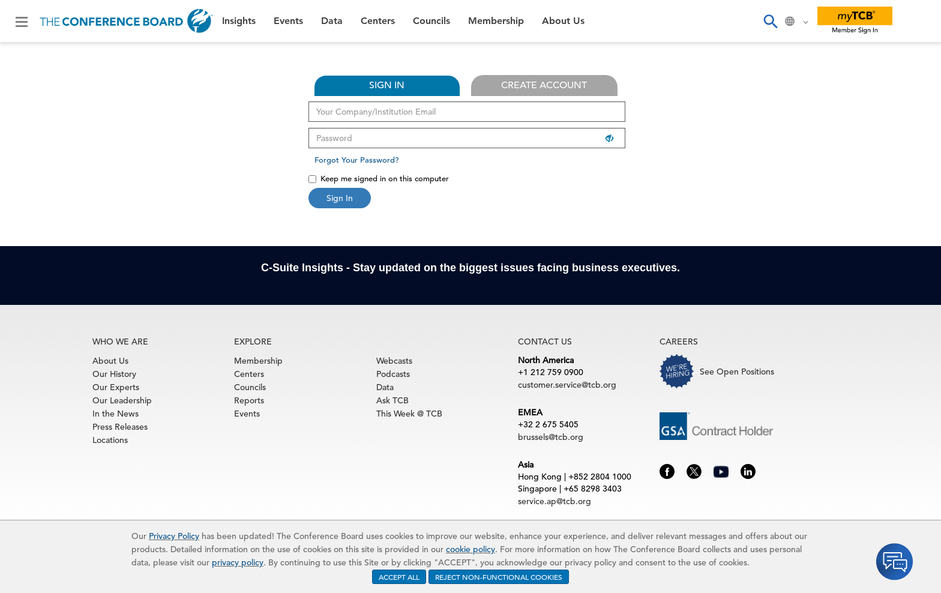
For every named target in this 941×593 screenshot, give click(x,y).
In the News (115, 413)
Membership (496, 21)
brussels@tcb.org (550, 437)
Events (288, 21)
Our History (114, 374)
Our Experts (115, 387)
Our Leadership (122, 400)
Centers (378, 21)
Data (332, 21)
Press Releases (120, 426)
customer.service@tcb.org (567, 384)
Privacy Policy (174, 536)
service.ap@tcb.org (554, 501)
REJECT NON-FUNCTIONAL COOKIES (498, 577)
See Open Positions (737, 371)
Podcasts (393, 374)
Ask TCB (392, 400)
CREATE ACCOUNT (544, 85)
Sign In (339, 198)
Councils (431, 21)
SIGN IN (386, 85)
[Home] (126, 21)
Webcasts (394, 360)
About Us (563, 21)
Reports (249, 400)
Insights (239, 21)
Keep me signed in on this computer (378, 178)
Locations (110, 440)
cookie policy (470, 549)
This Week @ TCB (409, 413)
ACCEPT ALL (399, 577)
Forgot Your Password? (356, 160)
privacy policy (237, 562)
